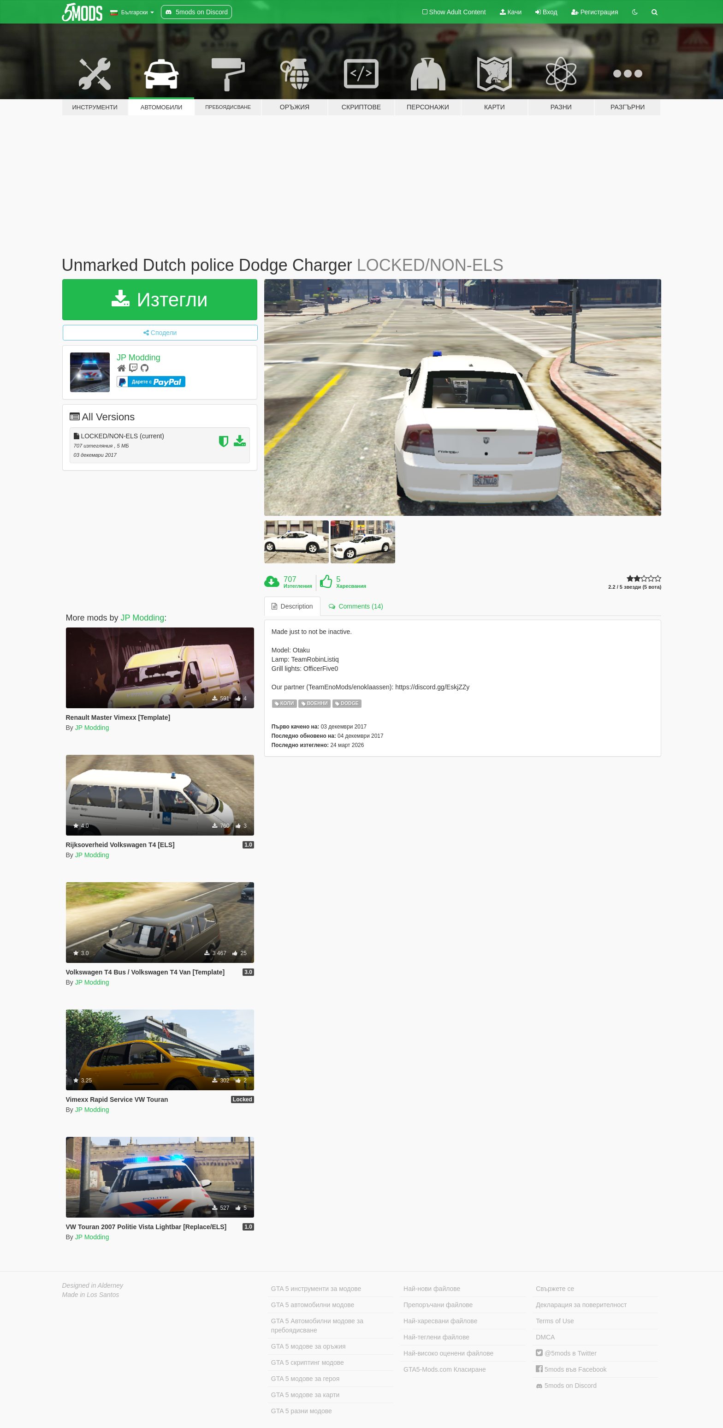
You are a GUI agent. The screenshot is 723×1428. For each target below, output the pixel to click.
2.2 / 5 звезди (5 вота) (634, 587)
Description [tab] (292, 606)
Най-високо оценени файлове (448, 1353)
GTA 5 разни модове (301, 1411)
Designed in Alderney (93, 1285)
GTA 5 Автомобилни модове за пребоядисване (317, 1325)
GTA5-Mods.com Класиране (444, 1369)
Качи (511, 12)
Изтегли (160, 300)
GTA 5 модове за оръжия (308, 1346)
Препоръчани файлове (438, 1305)
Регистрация (594, 12)
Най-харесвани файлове (440, 1321)
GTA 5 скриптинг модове (307, 1362)
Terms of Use (555, 1321)
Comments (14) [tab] (356, 606)
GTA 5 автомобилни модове (312, 1305)
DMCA (545, 1337)
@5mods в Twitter (566, 1353)
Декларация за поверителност (581, 1305)
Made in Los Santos (90, 1294)
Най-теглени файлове (436, 1337)
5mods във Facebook (571, 1369)
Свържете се (555, 1288)
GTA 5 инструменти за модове (316, 1288)
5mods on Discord (566, 1386)
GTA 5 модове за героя (305, 1378)
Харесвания (351, 586)
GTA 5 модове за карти (305, 1394)
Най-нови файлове (431, 1288)
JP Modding (138, 357)
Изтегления (298, 586)
